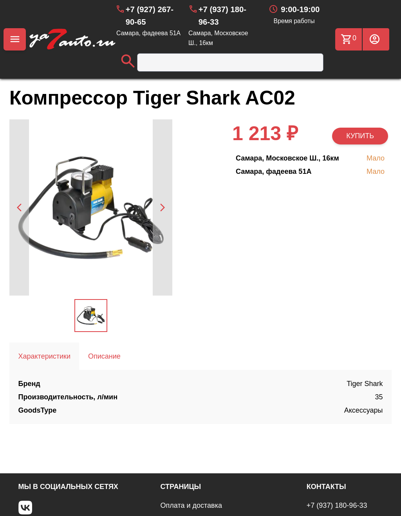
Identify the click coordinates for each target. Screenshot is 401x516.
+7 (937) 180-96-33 (337, 505)
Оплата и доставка (191, 505)
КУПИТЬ (360, 136)
